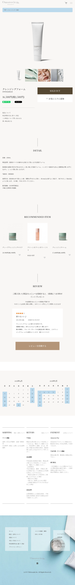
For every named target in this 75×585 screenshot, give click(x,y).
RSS (36, 534)
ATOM (40, 534)
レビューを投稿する (37, 345)
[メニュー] (71, 3)
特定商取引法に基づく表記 (10, 115)
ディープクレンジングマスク (12, 247)
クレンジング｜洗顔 (13, 10)
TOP (5, 10)
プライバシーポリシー (15, 547)
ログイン (59, 540)
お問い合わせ (61, 547)
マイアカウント (61, 534)
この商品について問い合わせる (12, 118)
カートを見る (61, 543)
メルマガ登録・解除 (40, 531)
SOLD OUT (55, 90)
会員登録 (59, 537)
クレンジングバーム (59, 247)
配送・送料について (14, 534)
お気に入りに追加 (55, 98)
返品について (6, 113)
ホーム (11, 531)
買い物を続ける (7, 121)
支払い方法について (14, 540)
